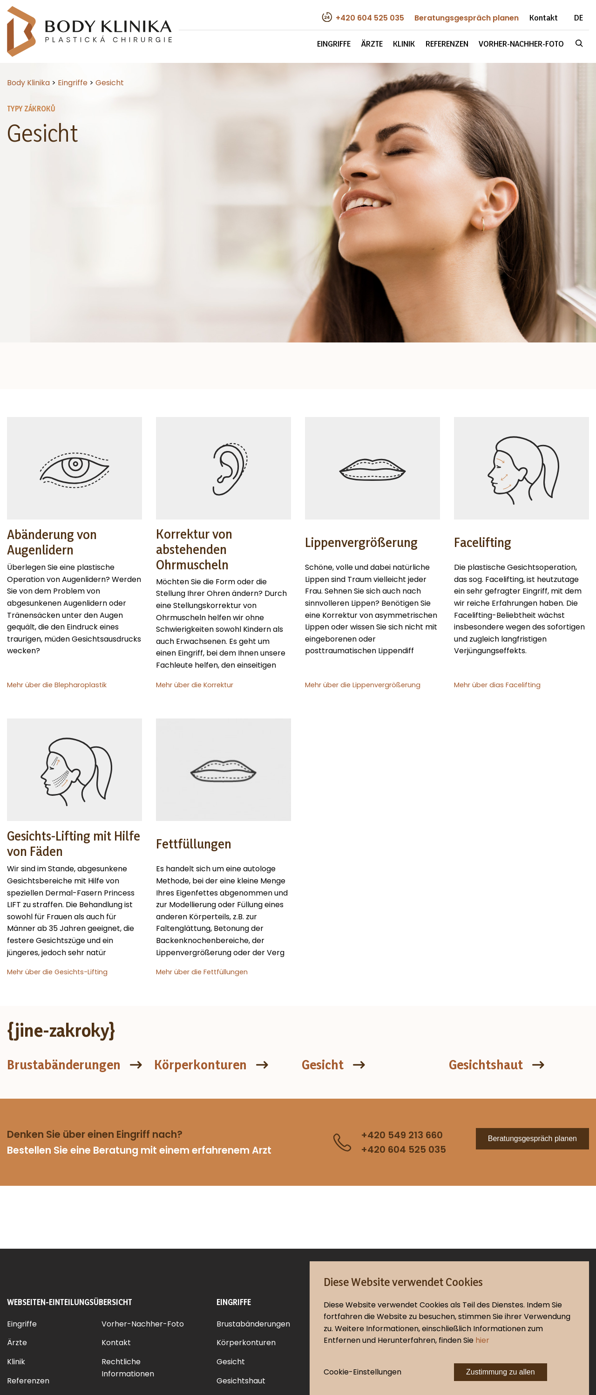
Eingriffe (334, 43)
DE (578, 17)
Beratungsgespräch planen (532, 1138)
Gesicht (323, 1065)
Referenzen (447, 43)
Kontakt (543, 17)
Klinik (404, 43)
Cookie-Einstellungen (362, 1372)
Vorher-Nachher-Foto (521, 43)
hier (482, 1340)
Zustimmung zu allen (500, 1372)
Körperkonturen (200, 1065)
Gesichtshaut (486, 1065)
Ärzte (372, 43)
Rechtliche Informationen (128, 1367)
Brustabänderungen (64, 1065)
